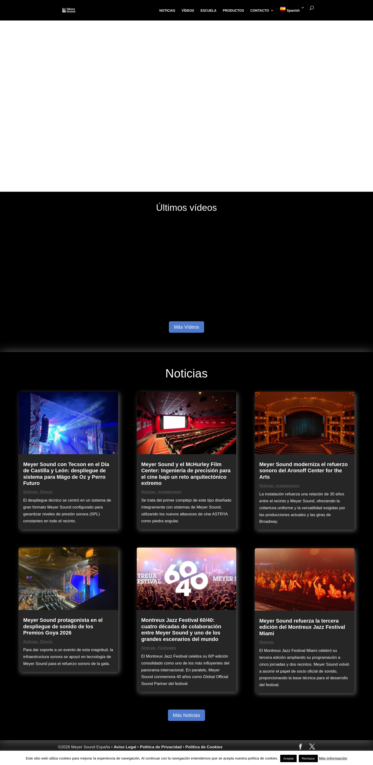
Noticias (30, 492)
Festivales (167, 648)
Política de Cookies (203, 747)
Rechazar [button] (308, 758)
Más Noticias (186, 715)
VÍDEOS (189, 13)
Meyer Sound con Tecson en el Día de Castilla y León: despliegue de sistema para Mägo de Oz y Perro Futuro (66, 473)
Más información (333, 758)
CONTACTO (260, 13)
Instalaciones (170, 492)
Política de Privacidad (161, 747)
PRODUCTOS (234, 13)
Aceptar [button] (288, 758)
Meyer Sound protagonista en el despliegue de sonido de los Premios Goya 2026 (63, 626)
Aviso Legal (125, 747)
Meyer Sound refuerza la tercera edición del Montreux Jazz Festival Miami (302, 627)
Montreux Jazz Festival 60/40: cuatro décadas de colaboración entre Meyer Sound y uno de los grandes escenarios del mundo (181, 629)
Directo (46, 492)
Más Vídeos (186, 327)
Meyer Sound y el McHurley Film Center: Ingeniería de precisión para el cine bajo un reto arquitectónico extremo (186, 473)
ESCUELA (209, 13)
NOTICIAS (168, 13)
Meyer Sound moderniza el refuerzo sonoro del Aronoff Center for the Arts (303, 470)
